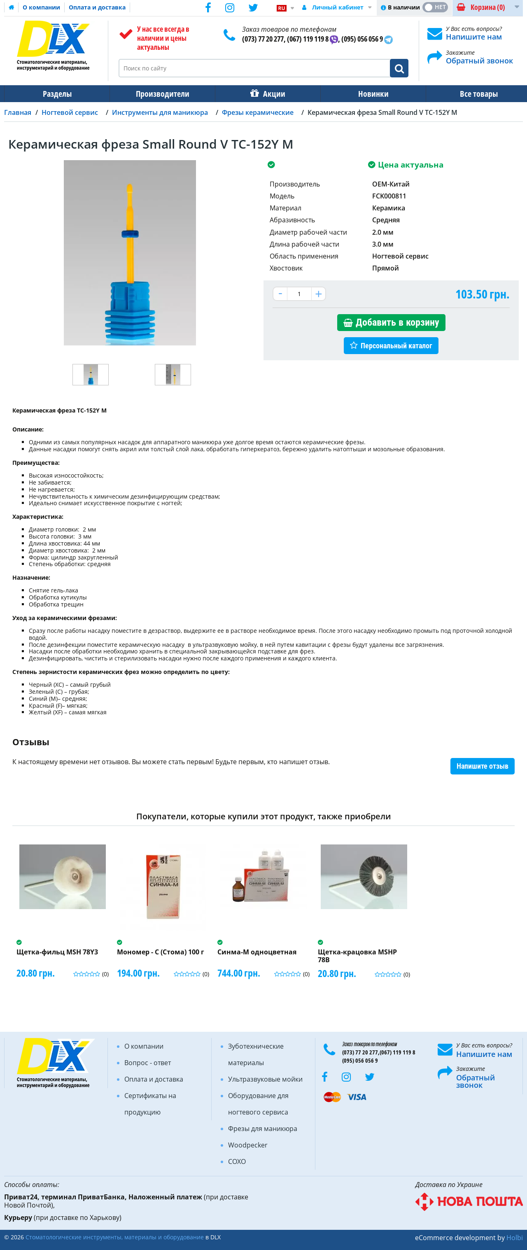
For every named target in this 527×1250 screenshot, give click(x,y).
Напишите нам (474, 36)
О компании (41, 7)
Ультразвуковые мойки (265, 1079)
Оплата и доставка (97, 7)
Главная (17, 112)
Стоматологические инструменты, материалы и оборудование (115, 1237)
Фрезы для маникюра (262, 1128)
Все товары (471, 93)
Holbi (514, 1237)
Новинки (367, 93)
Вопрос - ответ (147, 1062)
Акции (270, 93)
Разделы (56, 93)
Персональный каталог (396, 345)
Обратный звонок (479, 60)
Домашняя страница (12, 7)
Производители (160, 93)
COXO (237, 1161)
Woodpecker (248, 1145)
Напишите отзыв (482, 766)
